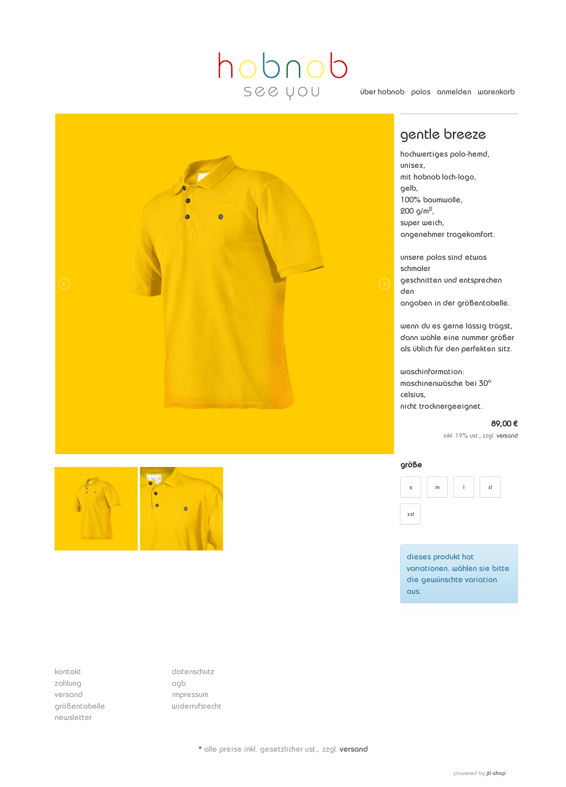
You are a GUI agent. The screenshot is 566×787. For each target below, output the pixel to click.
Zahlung (68, 683)
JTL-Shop (496, 773)
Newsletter (73, 717)
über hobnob (382, 91)
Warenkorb (496, 91)
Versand (507, 435)
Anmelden (454, 91)
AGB (179, 683)
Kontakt (68, 671)
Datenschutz (193, 671)
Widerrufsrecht (196, 706)
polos (420, 91)
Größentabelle (80, 706)
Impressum (190, 694)
